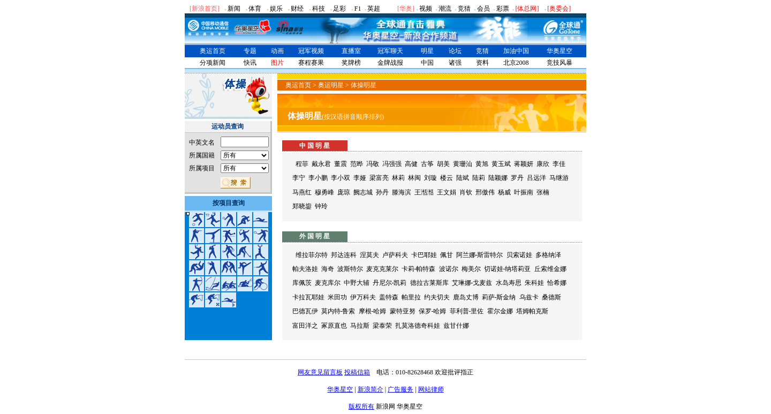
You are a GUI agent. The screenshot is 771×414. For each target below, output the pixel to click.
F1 (357, 8)
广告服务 (400, 389)
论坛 (455, 51)
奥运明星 (331, 85)
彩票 (502, 8)
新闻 (234, 8)
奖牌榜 (351, 62)
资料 (482, 62)
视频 (425, 8)
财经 (297, 8)
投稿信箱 (357, 372)
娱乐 (276, 8)
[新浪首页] (205, 8)
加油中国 (516, 51)
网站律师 (431, 389)
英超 (373, 8)
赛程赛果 (311, 62)
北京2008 (516, 62)
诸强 (455, 62)
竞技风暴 (559, 62)
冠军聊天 (390, 51)
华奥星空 (559, 51)
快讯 (250, 62)
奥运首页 (212, 51)
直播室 (351, 51)
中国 (427, 62)
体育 (254, 8)
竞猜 (464, 8)
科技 (318, 8)
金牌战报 (390, 62)
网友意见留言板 (320, 372)
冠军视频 (311, 51)
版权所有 (361, 406)
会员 (483, 8)
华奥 (405, 8)
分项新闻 (212, 62)
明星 (427, 51)
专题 (250, 51)
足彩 (339, 8)
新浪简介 (370, 389)
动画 (277, 51)
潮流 (445, 8)
